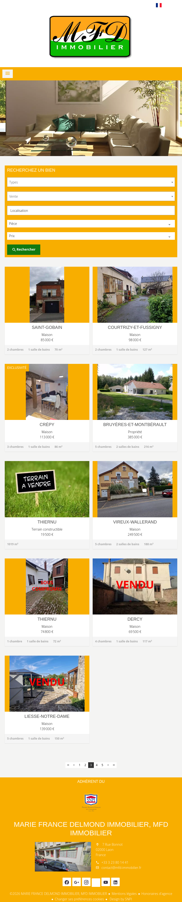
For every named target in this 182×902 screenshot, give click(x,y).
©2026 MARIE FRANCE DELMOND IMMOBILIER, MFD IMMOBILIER (58, 893)
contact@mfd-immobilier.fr (121, 867)
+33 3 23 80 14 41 (114, 862)
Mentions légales (124, 893)
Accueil (91, 37)
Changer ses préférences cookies (79, 899)
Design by (120, 899)
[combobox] (91, 182)
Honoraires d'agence (156, 893)
